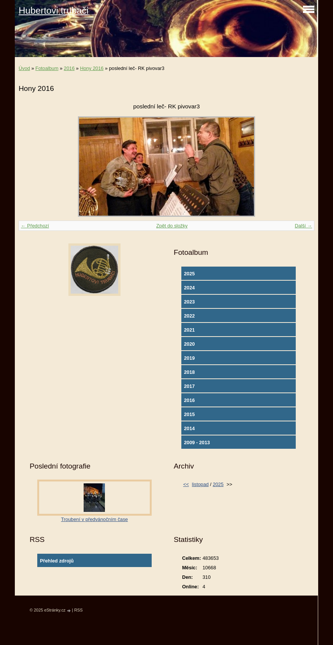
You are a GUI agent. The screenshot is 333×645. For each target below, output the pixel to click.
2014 (189, 428)
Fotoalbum (46, 68)
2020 (189, 344)
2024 (189, 288)
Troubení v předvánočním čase (94, 519)
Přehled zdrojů (57, 561)
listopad (200, 484)
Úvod (24, 68)
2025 (189, 273)
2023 (189, 302)
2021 (189, 330)
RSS (78, 610)
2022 (189, 316)
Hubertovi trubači (54, 10)
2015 (189, 414)
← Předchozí (35, 226)
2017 (189, 386)
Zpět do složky (172, 226)
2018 (189, 372)
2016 (69, 68)
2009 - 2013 (197, 442)
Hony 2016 (92, 68)
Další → (303, 226)
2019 (189, 358)
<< (186, 484)
